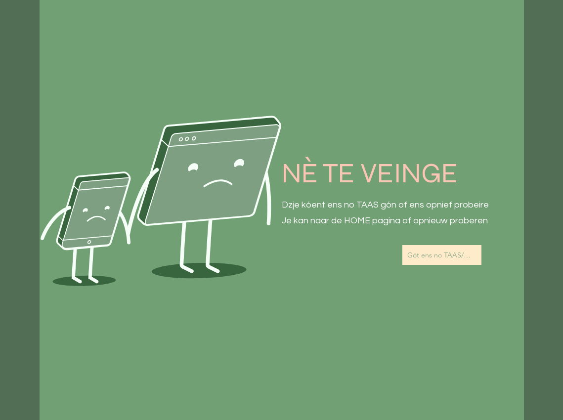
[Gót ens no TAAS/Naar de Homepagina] (441, 255)
